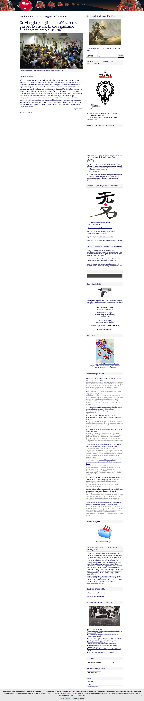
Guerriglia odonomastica (100, 344)
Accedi (89, 661)
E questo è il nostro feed (105, 297)
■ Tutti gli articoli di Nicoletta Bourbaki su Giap (100, 629)
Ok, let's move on (65, 698)
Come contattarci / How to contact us (100, 205)
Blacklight (87, 693)
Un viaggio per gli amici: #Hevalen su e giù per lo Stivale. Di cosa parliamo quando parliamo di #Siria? (50, 26)
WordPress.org (91, 668)
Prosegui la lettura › (77, 109)
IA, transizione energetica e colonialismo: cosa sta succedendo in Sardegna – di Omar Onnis (103, 439)
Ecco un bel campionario (96, 573)
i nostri (105, 214)
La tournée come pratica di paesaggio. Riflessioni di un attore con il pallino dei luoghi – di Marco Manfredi (103, 394)
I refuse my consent (78, 698)
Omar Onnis (90, 421)
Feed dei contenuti (92, 664)
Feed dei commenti (93, 666)
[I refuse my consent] (142, 695)
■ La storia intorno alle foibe (95, 619)
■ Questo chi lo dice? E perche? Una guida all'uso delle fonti (104, 626)
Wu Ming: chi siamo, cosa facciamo (99, 199)
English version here (94, 201)
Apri (88, 113)
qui (108, 293)
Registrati (90, 659)
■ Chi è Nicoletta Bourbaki (94, 606)
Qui (88, 115)
